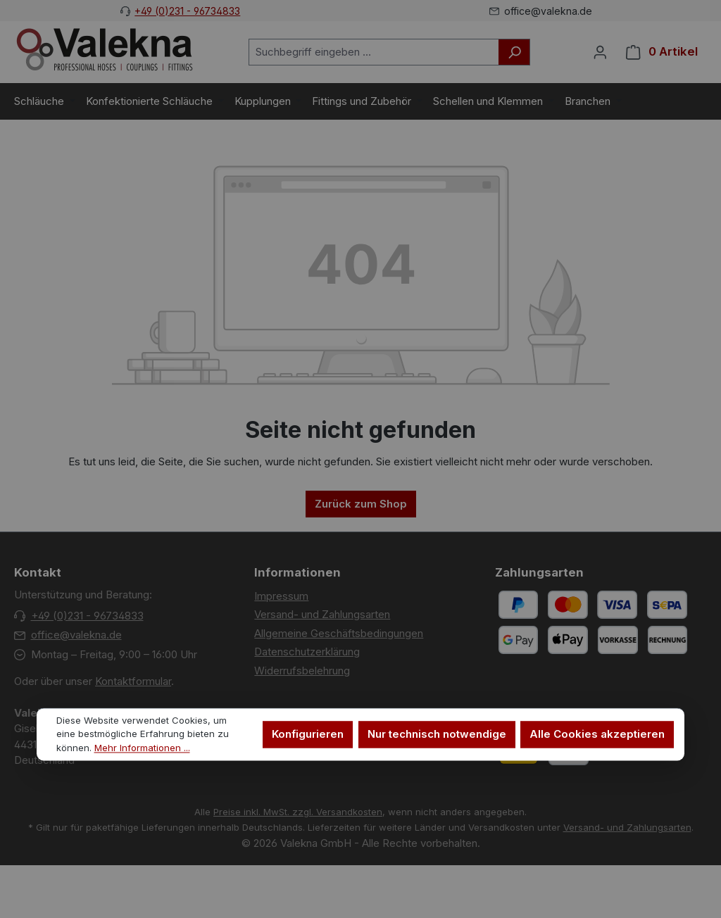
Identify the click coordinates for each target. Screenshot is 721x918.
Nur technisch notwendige (437, 734)
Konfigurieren (308, 734)
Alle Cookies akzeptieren (597, 734)
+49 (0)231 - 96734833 (187, 11)
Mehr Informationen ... (142, 748)
